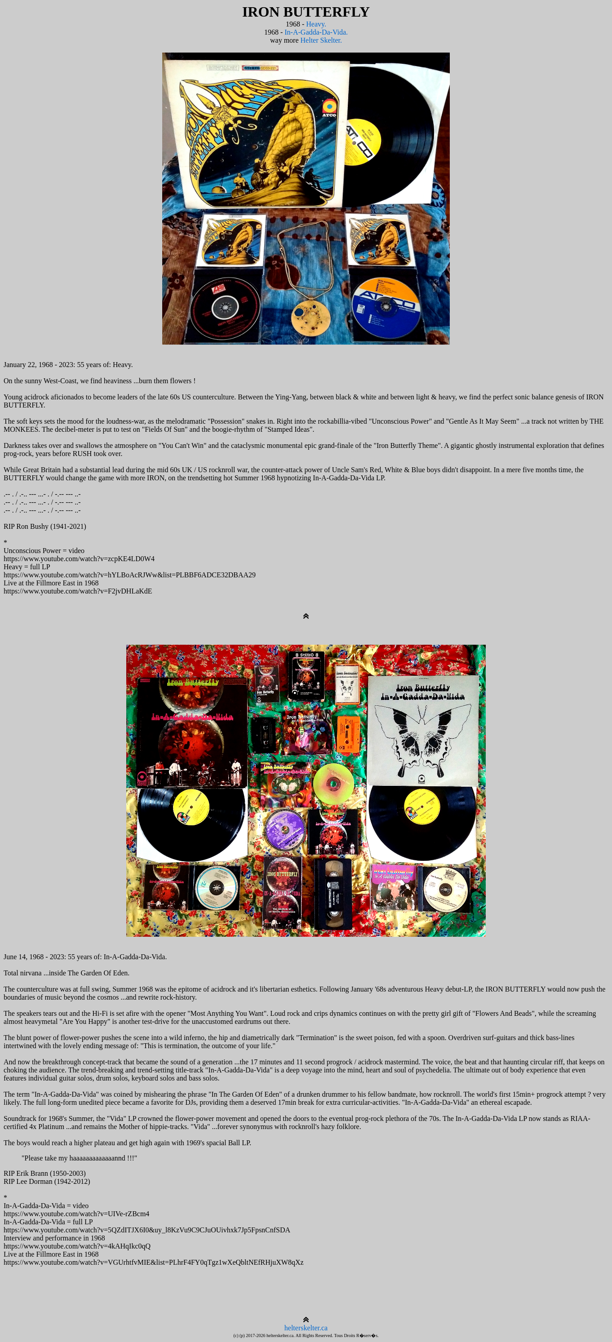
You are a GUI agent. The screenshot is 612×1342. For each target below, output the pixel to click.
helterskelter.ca (306, 1328)
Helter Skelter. (321, 40)
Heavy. (316, 24)
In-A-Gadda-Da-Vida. (316, 32)
